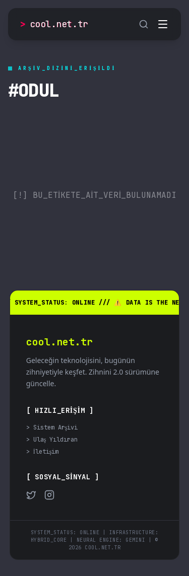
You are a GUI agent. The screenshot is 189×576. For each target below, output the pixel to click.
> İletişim (42, 452)
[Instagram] (49, 495)
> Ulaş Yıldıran (52, 440)
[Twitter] (31, 495)
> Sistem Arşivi (52, 427)
